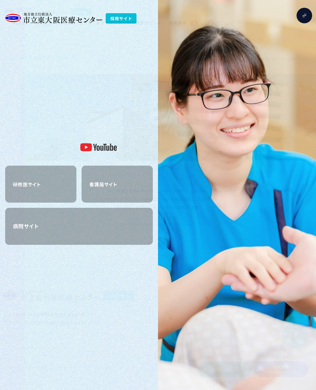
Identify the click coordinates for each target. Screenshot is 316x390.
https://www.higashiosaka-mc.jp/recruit (158, 224)
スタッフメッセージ (74, 23)
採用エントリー (224, 369)
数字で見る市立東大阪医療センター (130, 23)
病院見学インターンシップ (281, 369)
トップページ (241, 59)
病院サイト (234, 298)
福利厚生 (43, 23)
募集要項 (177, 23)
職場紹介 (22, 23)
